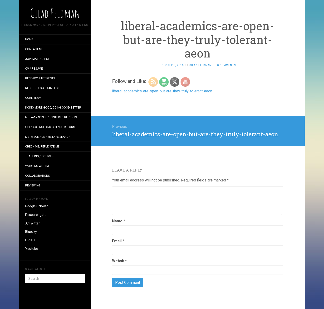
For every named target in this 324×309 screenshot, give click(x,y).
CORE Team (33, 98)
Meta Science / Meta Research (47, 136)
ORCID (30, 240)
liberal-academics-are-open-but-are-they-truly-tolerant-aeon (162, 91)
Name (118, 221)
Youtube (31, 249)
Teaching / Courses (39, 156)
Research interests (40, 78)
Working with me (37, 166)
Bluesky (31, 231)
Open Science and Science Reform (50, 127)
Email (118, 241)
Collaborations (37, 175)
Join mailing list (37, 59)
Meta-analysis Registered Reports (51, 117)
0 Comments (226, 65)
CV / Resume (34, 68)
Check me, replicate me (42, 146)
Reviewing (32, 185)
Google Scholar (36, 206)
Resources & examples (42, 88)
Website (119, 261)
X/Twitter (32, 223)
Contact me (34, 49)
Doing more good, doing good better (53, 107)
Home (29, 39)
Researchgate (35, 215)
